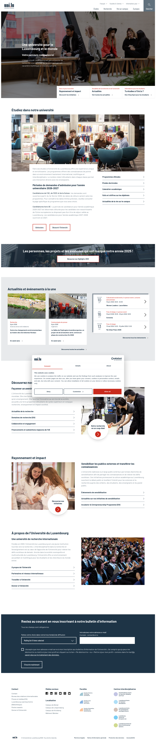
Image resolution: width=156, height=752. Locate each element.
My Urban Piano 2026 (113, 330)
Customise (78, 391)
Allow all (107, 391)
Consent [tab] (47, 366)
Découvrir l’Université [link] (60, 227)
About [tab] (108, 366)
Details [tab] (78, 366)
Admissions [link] (39, 227)
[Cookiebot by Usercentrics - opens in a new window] (113, 358)
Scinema (109, 318)
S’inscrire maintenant (31, 664)
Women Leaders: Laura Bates (117, 305)
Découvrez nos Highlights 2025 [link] (78, 259)
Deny (49, 391)
